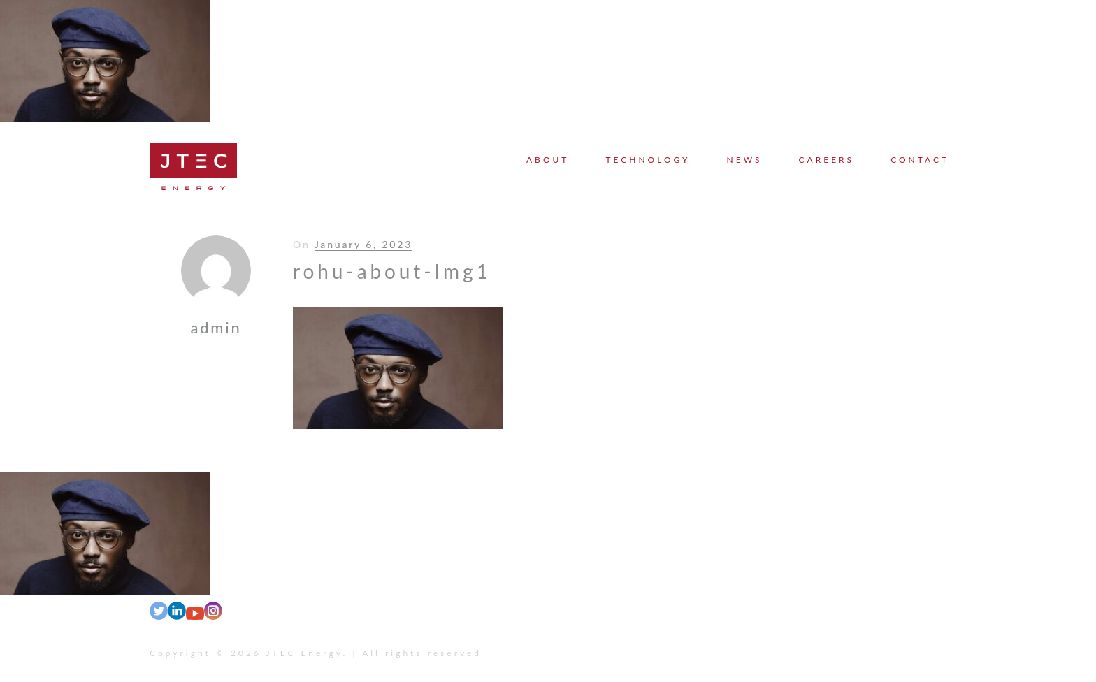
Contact (920, 159)
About (547, 159)
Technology (647, 159)
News (745, 159)
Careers (827, 159)
